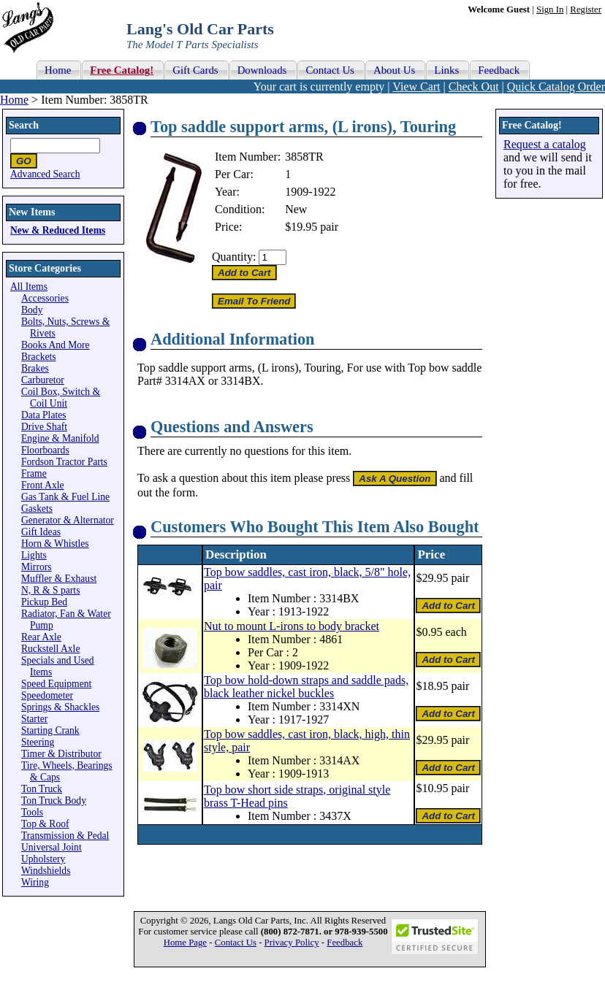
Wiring (35, 882)
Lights (34, 555)
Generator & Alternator (67, 520)
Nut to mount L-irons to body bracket (291, 626)
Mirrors (36, 566)
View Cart (416, 86)
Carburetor (42, 380)
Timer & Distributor (61, 753)
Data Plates (43, 415)
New (296, 209)
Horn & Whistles (55, 543)
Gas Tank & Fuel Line (65, 496)
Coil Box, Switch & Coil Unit (60, 397)
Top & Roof (45, 823)
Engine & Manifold (60, 438)
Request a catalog (544, 144)
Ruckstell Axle (50, 648)
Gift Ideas (41, 531)
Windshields (45, 870)
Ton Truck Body (53, 800)
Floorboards (45, 450)
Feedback (344, 942)
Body (31, 309)
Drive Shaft (44, 426)
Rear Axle (41, 637)
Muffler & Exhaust (58, 578)
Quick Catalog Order (556, 86)
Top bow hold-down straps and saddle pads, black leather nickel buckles (306, 686)
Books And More (55, 344)
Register (585, 9)
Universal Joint (51, 847)
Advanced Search (45, 174)
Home (14, 99)
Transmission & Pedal (65, 835)
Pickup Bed (44, 601)
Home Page (185, 942)
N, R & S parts (50, 590)
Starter (34, 718)
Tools (32, 812)
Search (24, 125)
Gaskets (37, 508)
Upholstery (43, 858)
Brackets (38, 356)
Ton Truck (41, 788)
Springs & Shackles (60, 707)
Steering (37, 742)
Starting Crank (50, 730)
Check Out (474, 86)
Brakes (35, 368)
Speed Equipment (56, 683)
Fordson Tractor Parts (64, 461)
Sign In (549, 9)
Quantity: (234, 256)
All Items (28, 286)
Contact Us (235, 942)
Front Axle (42, 485)
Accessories (45, 298)
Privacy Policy (292, 942)
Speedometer (47, 695)
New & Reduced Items (57, 230)
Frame (34, 473)
